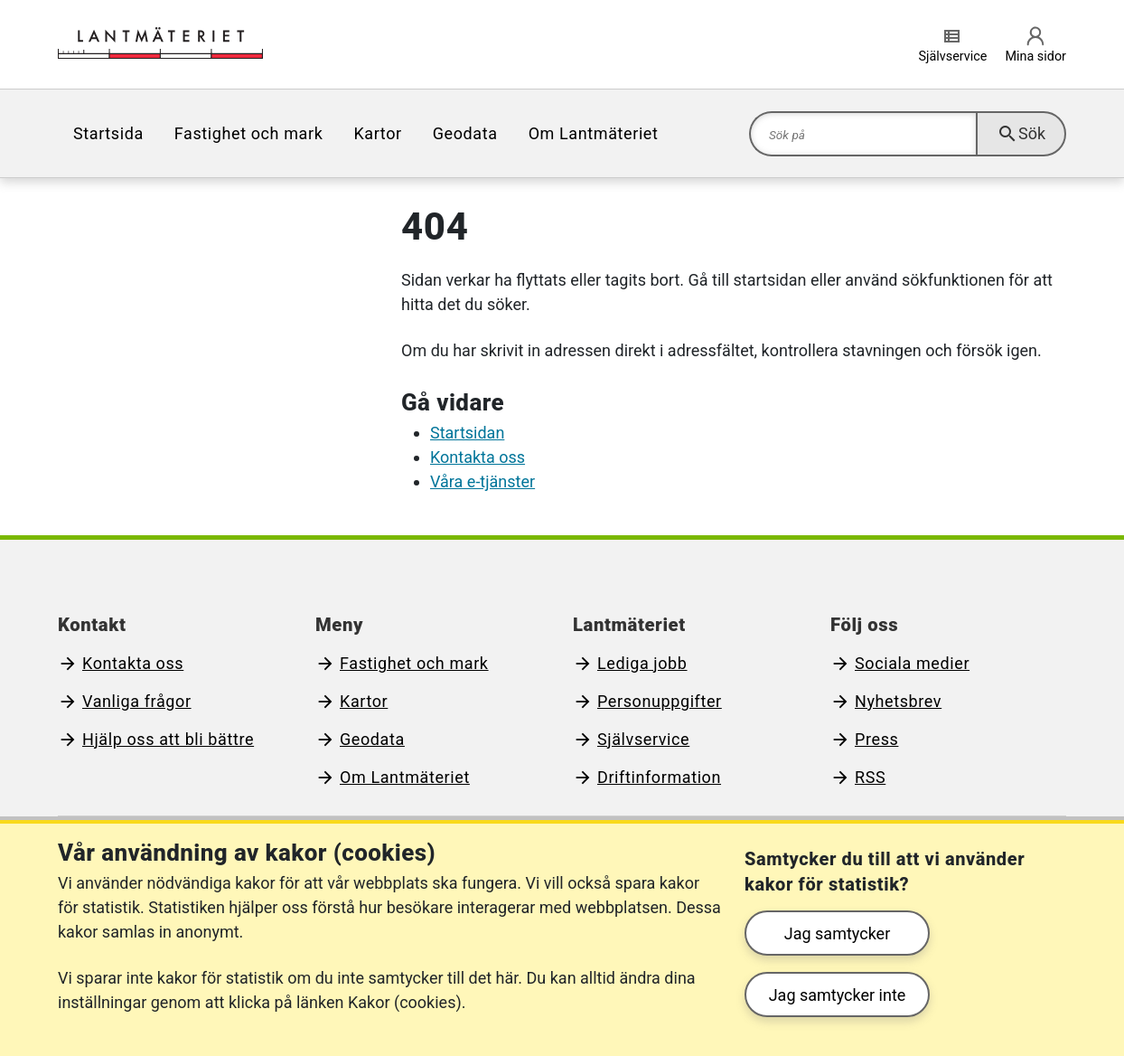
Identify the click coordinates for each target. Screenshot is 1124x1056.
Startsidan (467, 432)
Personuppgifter (659, 701)
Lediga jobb (642, 663)
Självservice (643, 739)
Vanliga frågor (137, 701)
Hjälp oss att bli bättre (168, 739)
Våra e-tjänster (482, 481)
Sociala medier (912, 663)
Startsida (108, 133)
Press (876, 739)
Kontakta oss (477, 457)
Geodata (465, 133)
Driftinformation (659, 777)
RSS (870, 777)
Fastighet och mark (248, 133)
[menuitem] (108, 133)
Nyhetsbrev (898, 701)
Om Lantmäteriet (594, 133)
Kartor (377, 133)
